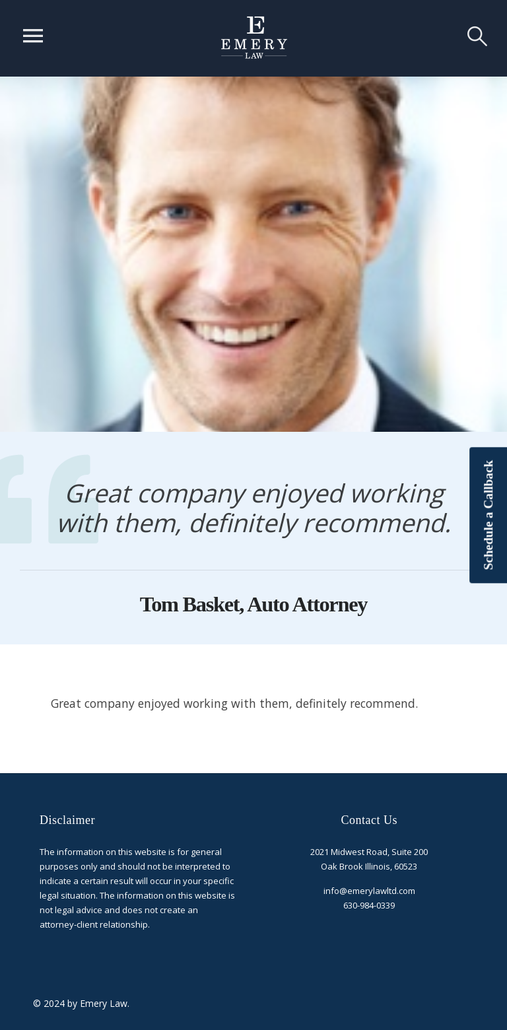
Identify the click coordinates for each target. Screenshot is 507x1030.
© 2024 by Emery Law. (81, 1003)
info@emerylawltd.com (369, 891)
